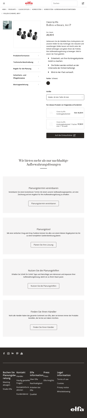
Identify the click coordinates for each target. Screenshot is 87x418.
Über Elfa (34, 379)
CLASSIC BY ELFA (23, 9)
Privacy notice (63, 387)
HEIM (4, 9)
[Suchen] (64, 3)
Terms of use (62, 379)
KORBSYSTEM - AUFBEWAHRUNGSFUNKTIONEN (60, 9)
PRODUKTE (12, 9)
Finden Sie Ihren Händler (43, 327)
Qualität (33, 394)
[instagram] (9, 353)
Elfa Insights (49, 380)
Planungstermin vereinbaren (43, 203)
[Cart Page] (83, 3)
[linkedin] (13, 353)
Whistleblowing (63, 391)
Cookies (60, 383)
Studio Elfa (7, 389)
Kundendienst (22, 394)
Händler (19, 376)
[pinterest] (17, 353)
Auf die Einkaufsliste (64, 135)
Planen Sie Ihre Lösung (43, 245)
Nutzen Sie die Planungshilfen (43, 286)
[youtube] (22, 353)
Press (46, 376)
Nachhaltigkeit (36, 383)
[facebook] (4, 353)
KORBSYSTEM (36, 9)
